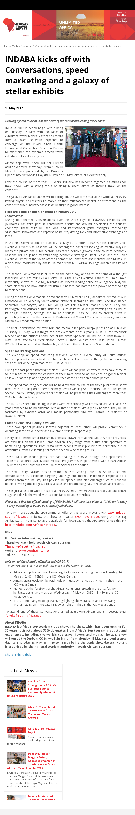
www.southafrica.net (34, 550)
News (24, 45)
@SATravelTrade (87, 517)
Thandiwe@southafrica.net (25, 546)
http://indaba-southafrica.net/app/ (30, 525)
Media (15, 45)
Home (6, 45)
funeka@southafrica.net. (23, 615)
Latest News (22, 670)
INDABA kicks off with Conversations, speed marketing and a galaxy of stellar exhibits (75, 45)
